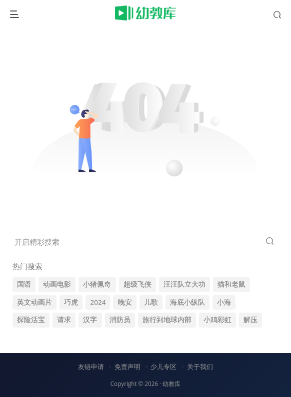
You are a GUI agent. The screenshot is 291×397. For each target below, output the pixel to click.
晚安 (125, 302)
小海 (224, 302)
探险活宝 (31, 319)
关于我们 (200, 366)
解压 (251, 319)
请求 (64, 319)
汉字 (90, 319)
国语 (24, 284)
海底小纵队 (187, 302)
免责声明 (127, 366)
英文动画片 (34, 302)
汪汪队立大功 (185, 284)
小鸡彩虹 (218, 319)
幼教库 (171, 384)
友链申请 (91, 366)
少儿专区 (163, 366)
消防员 (120, 319)
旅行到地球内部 (167, 319)
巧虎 (71, 302)
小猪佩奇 (97, 284)
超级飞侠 (138, 284)
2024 (98, 302)
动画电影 (57, 284)
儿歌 (151, 302)
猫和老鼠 (232, 284)
